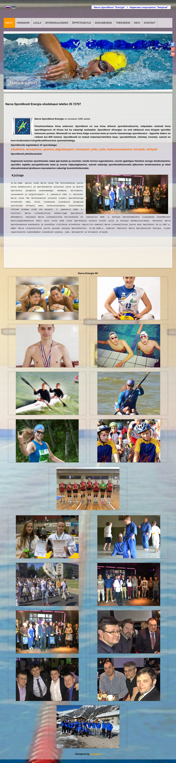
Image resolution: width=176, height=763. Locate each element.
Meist (9, 22)
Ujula (37, 22)
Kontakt (150, 22)
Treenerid (123, 22)
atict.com (95, 754)
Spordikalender (56, 22)
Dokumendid (103, 22)
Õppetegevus (81, 22)
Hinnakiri (23, 22)
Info (137, 22)
